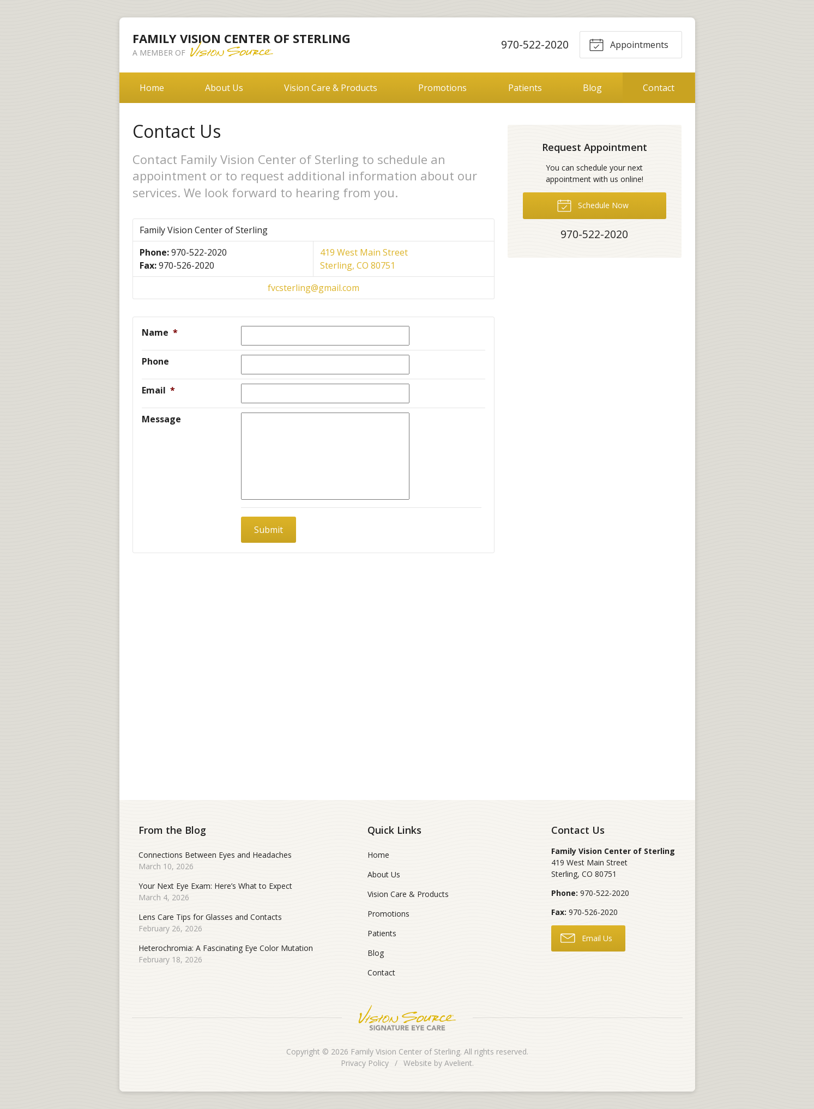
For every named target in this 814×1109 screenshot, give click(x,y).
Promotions (442, 88)
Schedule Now (593, 205)
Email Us (586, 937)
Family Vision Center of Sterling (405, 1051)
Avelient (458, 1063)
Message (161, 419)
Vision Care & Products (330, 88)
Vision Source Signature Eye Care (407, 1018)
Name (160, 332)
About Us (224, 88)
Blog (592, 88)
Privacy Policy (365, 1063)
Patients (525, 88)
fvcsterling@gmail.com (313, 288)
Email (158, 390)
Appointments (628, 44)
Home (152, 88)
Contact (658, 88)
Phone (155, 361)
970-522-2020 (534, 44)
